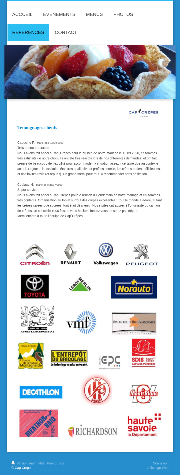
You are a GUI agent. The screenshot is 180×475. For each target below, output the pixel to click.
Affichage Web (158, 468)
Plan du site (55, 463)
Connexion (161, 463)
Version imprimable (28, 463)
